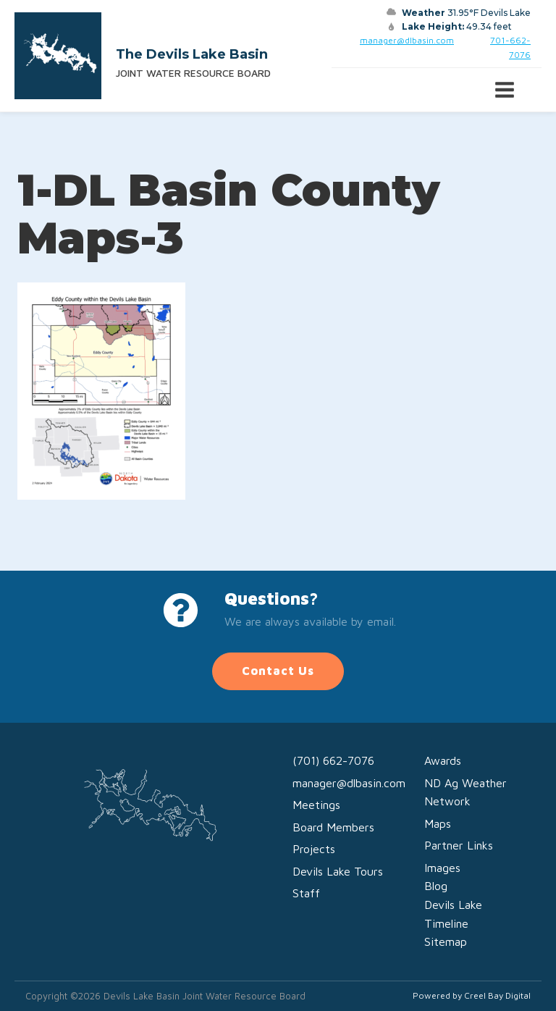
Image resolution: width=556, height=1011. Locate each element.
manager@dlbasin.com (407, 40)
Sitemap (445, 941)
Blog (435, 885)
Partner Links (458, 845)
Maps (437, 823)
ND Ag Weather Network (465, 792)
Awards (442, 760)
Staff (306, 892)
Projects (313, 848)
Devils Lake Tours (337, 871)
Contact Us (278, 670)
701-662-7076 (510, 47)
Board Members (333, 827)
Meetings (316, 804)
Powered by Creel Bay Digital (472, 995)
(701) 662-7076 (333, 760)
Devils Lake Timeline (453, 914)
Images (442, 867)
